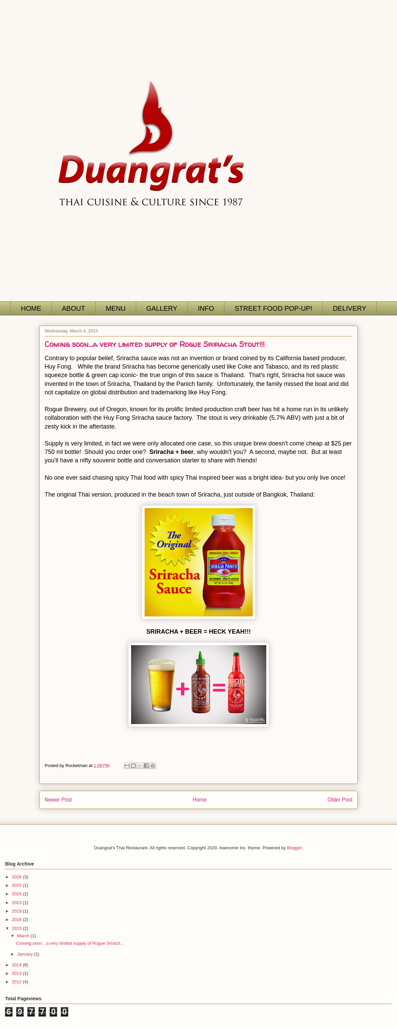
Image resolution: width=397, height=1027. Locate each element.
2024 (17, 893)
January (25, 954)
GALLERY (161, 308)
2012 (17, 981)
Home (200, 800)
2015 (17, 928)
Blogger (294, 847)
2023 (17, 902)
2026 (17, 876)
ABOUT (73, 308)
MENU (116, 308)
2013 (17, 973)
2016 (17, 919)
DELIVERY (349, 308)
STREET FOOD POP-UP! (273, 308)
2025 (17, 885)
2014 (17, 964)
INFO (206, 308)
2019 (17, 911)
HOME (31, 308)
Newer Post (58, 800)
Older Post (339, 800)
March (24, 935)
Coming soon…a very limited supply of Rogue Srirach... (70, 943)
